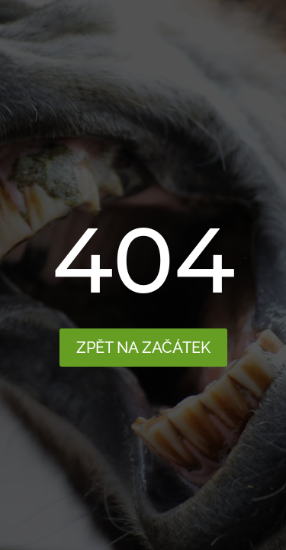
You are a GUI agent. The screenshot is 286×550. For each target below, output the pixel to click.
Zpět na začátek (143, 347)
